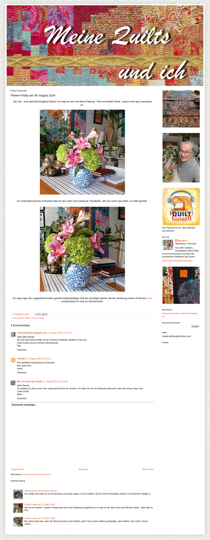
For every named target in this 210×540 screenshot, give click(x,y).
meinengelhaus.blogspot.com (32, 333)
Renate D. (183, 241)
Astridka (21, 359)
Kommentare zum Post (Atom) (36, 474)
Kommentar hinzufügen (23, 405)
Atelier (21, 318)
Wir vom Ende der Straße (29, 381)
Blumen (28, 318)
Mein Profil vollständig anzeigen (177, 261)
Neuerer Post (17, 469)
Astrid (149, 298)
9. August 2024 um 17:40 (60, 333)
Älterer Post (148, 469)
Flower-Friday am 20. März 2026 (39, 518)
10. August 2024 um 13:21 (38, 359)
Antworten (22, 350)
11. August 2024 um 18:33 (55, 381)
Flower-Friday (38, 318)
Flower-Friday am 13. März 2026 (39, 504)
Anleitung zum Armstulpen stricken (40, 491)
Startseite (83, 469)
